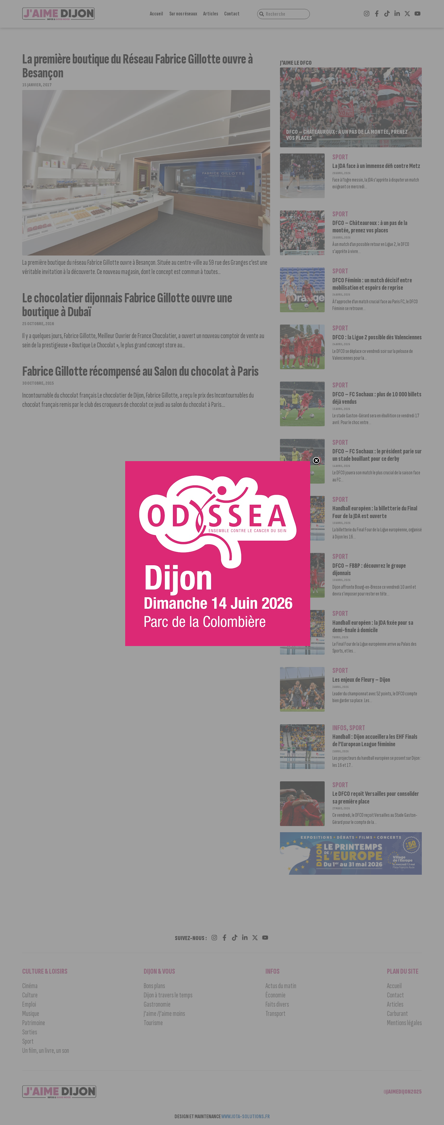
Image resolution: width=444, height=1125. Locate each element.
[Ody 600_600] (218, 648)
